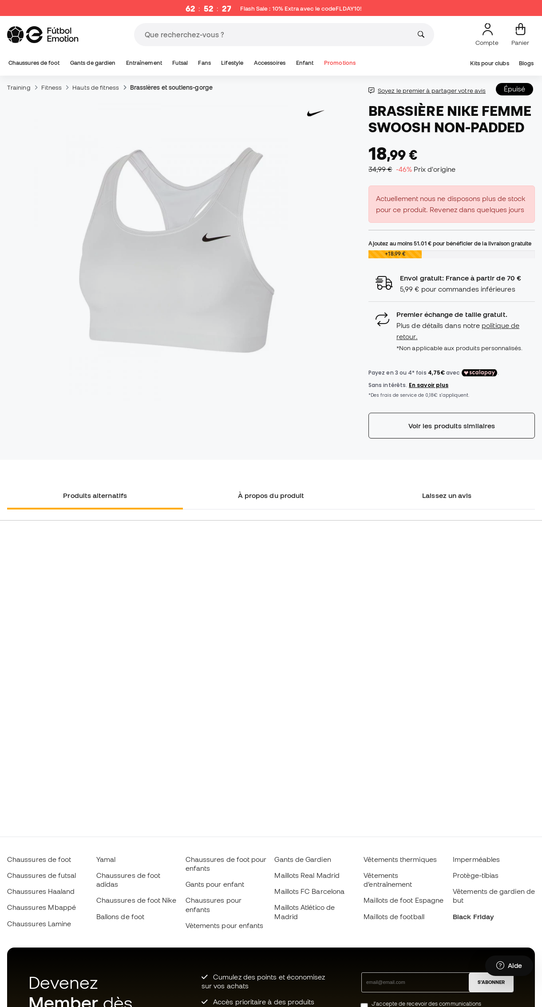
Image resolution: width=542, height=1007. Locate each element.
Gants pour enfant (215, 884)
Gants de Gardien (302, 859)
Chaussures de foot (33, 62)
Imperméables (476, 859)
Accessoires (270, 62)
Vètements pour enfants (225, 925)
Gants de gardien (92, 62)
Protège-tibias (475, 875)
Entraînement (144, 62)
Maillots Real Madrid (307, 875)
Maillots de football (394, 916)
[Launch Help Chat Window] (509, 966)
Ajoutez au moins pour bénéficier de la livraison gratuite (449, 243)
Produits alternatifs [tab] (95, 495)
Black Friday (473, 916)
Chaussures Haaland (41, 891)
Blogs (526, 63)
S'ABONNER (491, 982)
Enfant (304, 62)
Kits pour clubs (489, 63)
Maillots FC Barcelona (309, 891)
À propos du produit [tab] (271, 495)
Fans (204, 62)
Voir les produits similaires (451, 426)
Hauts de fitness (95, 87)
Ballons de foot (120, 916)
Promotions (340, 62)
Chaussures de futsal (41, 875)
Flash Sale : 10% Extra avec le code (301, 9)
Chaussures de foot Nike (136, 900)
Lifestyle (232, 62)
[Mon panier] (520, 34)
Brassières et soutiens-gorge (171, 87)
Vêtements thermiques (400, 859)
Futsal (179, 62)
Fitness (51, 87)
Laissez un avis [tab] (446, 495)
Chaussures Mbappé (41, 907)
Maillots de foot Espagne (403, 900)
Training (19, 87)
